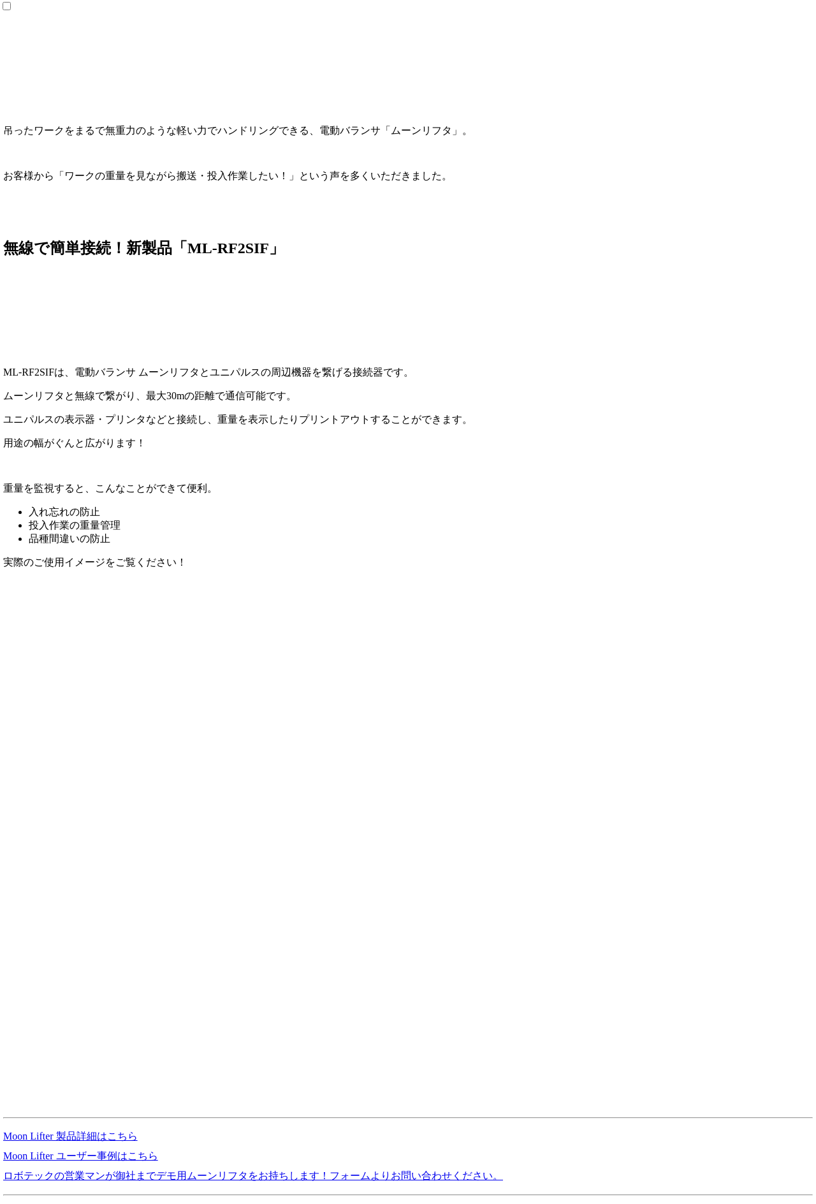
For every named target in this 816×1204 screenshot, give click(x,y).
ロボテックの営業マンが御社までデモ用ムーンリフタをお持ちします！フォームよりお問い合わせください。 (253, 1175)
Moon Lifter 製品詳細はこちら (70, 1136)
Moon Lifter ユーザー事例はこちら (80, 1155)
